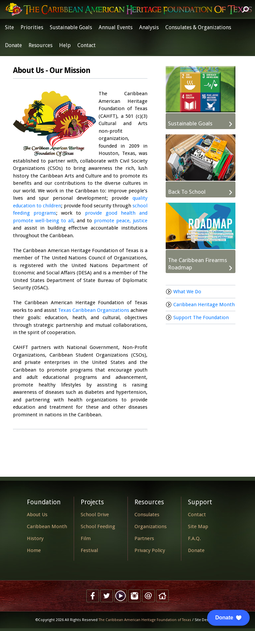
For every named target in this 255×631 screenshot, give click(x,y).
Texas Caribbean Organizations (93, 310)
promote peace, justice (120, 221)
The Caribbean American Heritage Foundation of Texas (145, 620)
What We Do (187, 292)
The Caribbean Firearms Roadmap (197, 264)
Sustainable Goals (71, 27)
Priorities (32, 27)
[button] (228, 618)
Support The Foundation (201, 317)
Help (65, 45)
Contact (86, 45)
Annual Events (115, 27)
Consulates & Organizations (198, 27)
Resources (40, 45)
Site (9, 27)
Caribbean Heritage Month (204, 305)
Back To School (187, 191)
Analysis (149, 27)
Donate (13, 45)
